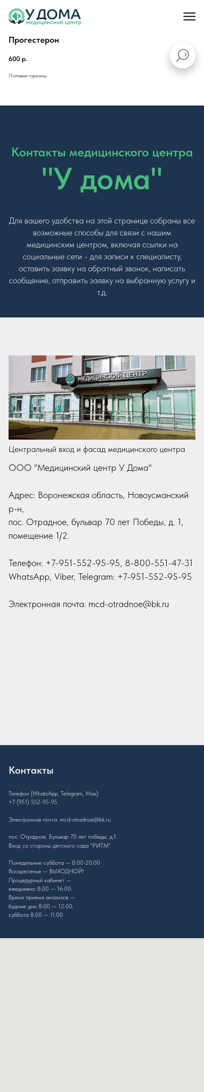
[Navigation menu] (189, 16)
